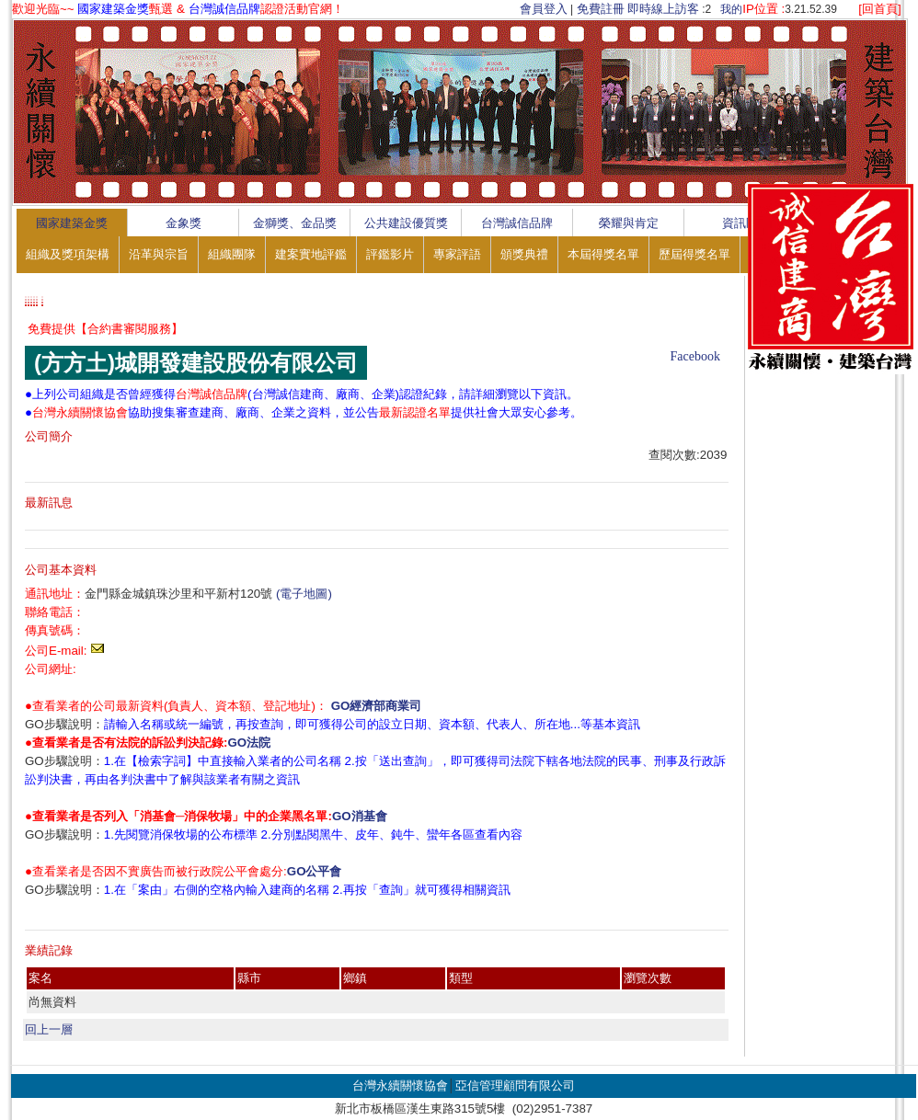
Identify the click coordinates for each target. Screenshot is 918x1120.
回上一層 (49, 1029)
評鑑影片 (390, 254)
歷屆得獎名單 (694, 254)
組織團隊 (232, 254)
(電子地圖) (304, 593)
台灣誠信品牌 (517, 223)
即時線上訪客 (663, 9)
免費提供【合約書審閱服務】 (105, 329)
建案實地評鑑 (311, 254)
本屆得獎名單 (603, 254)
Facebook (695, 356)
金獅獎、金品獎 (295, 223)
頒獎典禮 (524, 254)
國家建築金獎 (72, 223)
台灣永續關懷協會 (400, 1085)
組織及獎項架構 (67, 254)
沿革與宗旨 (159, 254)
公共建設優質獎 (406, 223)
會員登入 (544, 9)
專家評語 (457, 254)
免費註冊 (601, 9)
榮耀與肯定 (629, 223)
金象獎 (183, 223)
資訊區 (740, 223)
